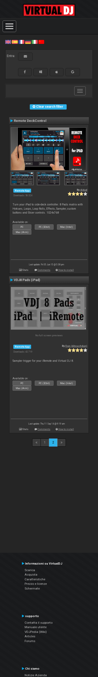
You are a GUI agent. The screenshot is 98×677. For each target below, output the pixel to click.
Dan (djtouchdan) (76, 345)
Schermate (32, 588)
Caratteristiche (35, 579)
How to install (66, 269)
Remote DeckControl (30, 121)
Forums (30, 641)
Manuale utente (36, 627)
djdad (83, 189)
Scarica (30, 570)
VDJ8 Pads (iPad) (27, 280)
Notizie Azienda (36, 675)
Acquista (31, 574)
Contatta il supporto (39, 622)
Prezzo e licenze (36, 584)
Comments (44, 269)
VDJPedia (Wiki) (36, 632)
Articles (30, 636)
